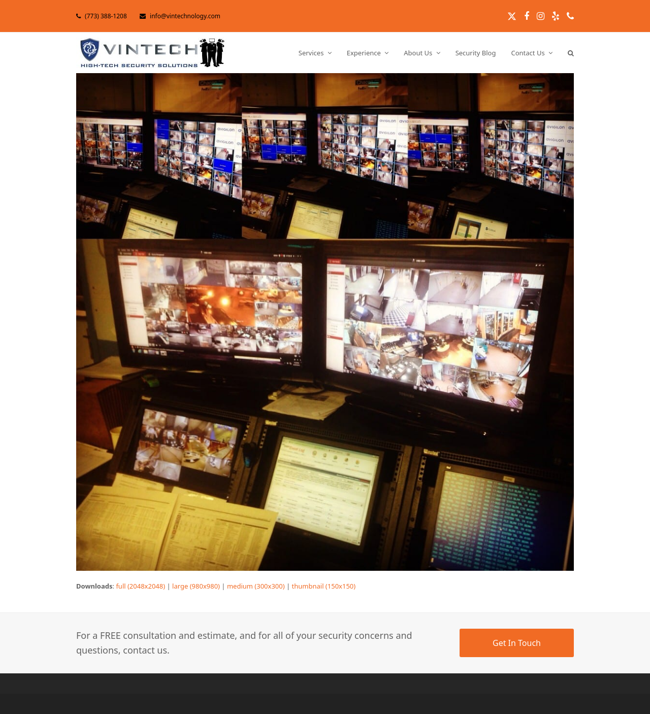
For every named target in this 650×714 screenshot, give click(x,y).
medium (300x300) (256, 586)
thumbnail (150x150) (324, 586)
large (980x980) (196, 586)
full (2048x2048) (140, 586)
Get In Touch (517, 642)
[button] (570, 53)
